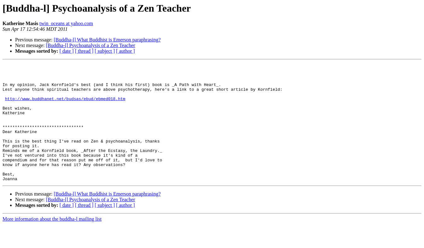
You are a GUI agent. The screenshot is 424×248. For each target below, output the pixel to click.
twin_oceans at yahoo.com (66, 23)
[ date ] (66, 51)
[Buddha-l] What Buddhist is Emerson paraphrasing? (107, 39)
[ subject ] (105, 51)
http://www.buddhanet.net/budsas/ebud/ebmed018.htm (65, 106)
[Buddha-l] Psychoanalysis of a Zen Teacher (90, 45)
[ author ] (125, 51)
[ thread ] (84, 51)
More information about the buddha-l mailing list (52, 242)
